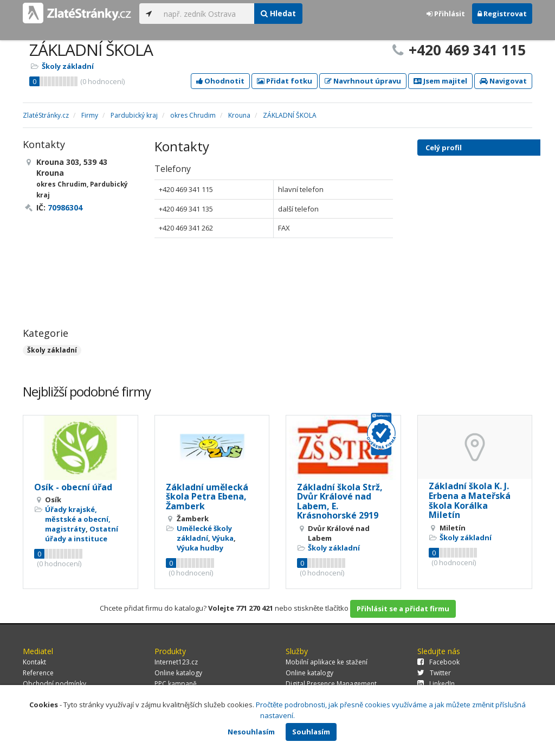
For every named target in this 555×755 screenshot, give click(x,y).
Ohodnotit (220, 81)
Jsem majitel (440, 81)
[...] (206, 13)
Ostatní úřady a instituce (81, 533)
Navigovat (503, 81)
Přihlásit (446, 13)
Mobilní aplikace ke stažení (326, 662)
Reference (38, 672)
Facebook (438, 662)
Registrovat (502, 13)
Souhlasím (311, 732)
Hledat (278, 13)
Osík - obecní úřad (73, 487)
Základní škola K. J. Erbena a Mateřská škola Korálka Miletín (470, 500)
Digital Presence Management (331, 683)
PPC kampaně (175, 683)
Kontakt (34, 662)
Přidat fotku (284, 81)
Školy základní (68, 66)
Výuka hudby (200, 548)
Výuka (223, 538)
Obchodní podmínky (54, 683)
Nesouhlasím (251, 732)
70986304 (65, 207)
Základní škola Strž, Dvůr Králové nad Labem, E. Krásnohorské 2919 (340, 501)
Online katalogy (178, 672)
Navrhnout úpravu (363, 81)
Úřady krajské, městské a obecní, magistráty (78, 519)
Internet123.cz (176, 662)
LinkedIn (436, 683)
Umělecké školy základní (204, 533)
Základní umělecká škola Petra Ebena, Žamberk (207, 496)
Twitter (434, 672)
